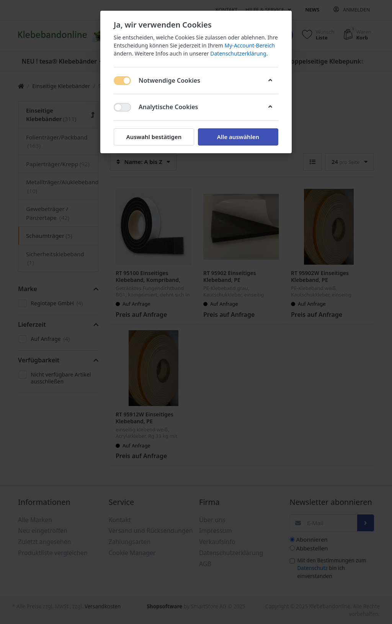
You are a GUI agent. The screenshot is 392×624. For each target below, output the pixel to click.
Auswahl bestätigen (153, 137)
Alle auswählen (238, 137)
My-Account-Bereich (250, 45)
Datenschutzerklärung (238, 53)
